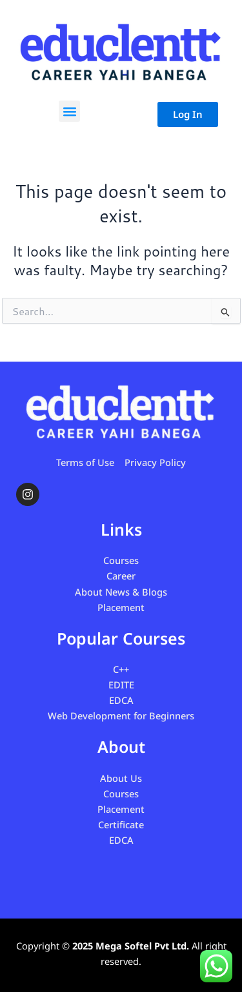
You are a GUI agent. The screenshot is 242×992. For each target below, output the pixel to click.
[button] (69, 111)
